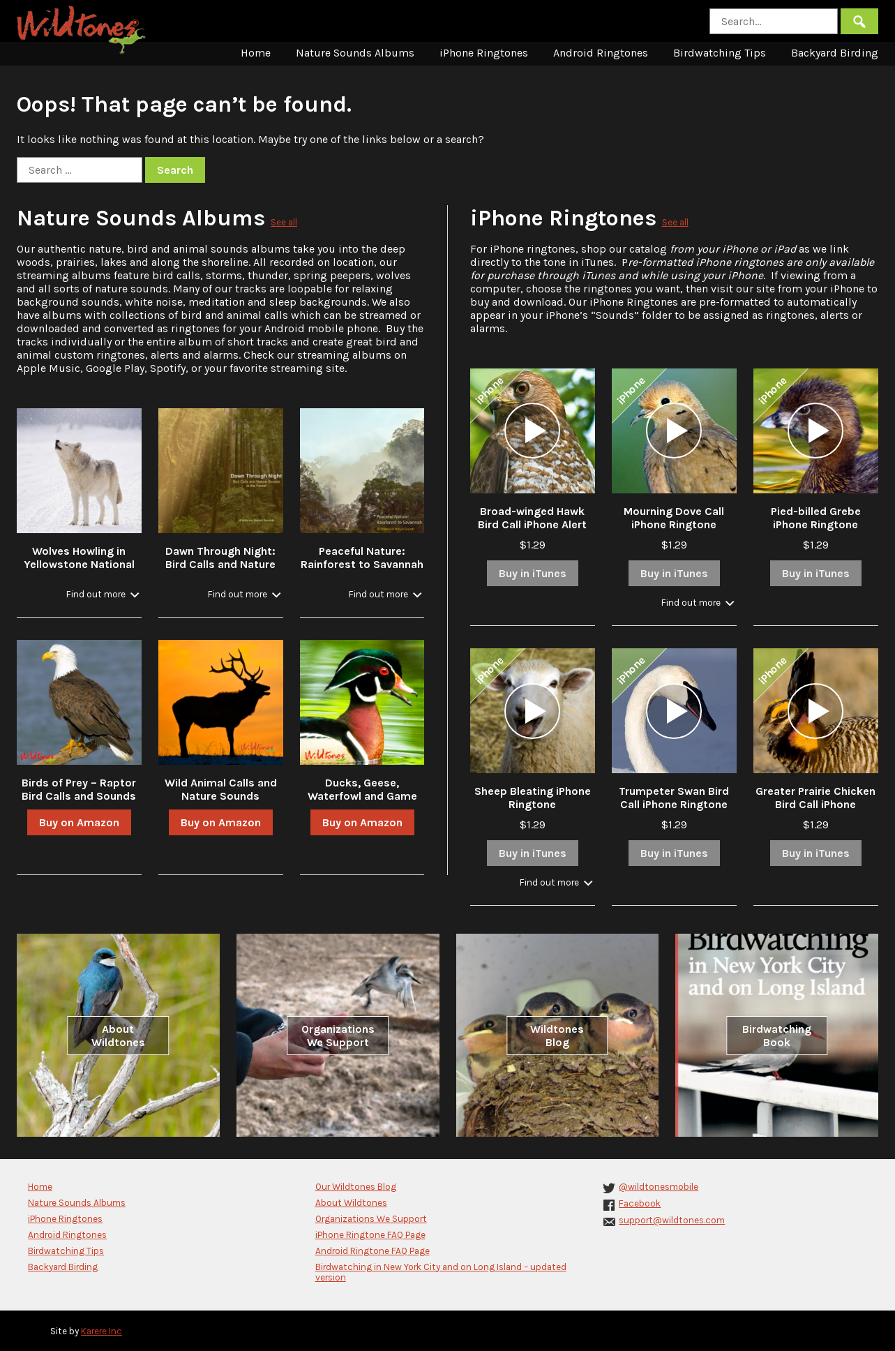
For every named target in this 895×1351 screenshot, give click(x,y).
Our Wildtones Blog (355, 1186)
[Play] (532, 430)
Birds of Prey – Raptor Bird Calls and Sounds (79, 789)
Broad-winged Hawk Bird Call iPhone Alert (532, 518)
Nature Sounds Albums (355, 52)
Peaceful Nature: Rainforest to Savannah (362, 557)
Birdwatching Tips (719, 52)
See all (284, 222)
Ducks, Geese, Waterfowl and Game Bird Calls (362, 796)
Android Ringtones (600, 52)
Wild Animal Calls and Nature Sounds (221, 789)
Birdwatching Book (776, 1035)
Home (256, 52)
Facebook (640, 1203)
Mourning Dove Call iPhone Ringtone (674, 518)
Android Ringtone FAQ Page (372, 1251)
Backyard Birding (834, 52)
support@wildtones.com (672, 1220)
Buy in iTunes (532, 573)
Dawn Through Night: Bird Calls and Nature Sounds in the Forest (220, 564)
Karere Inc (101, 1331)
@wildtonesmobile (658, 1186)
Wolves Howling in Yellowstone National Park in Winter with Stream (79, 570)
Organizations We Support (338, 1035)
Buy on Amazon (79, 822)
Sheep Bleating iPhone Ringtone (532, 797)
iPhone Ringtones (483, 52)
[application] (532, 430)
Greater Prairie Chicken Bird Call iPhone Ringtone (815, 804)
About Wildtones (118, 1035)
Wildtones (83, 30)
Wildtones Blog (557, 1035)
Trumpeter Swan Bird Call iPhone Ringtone (674, 797)
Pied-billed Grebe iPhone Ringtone (816, 518)
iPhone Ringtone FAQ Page (370, 1235)
